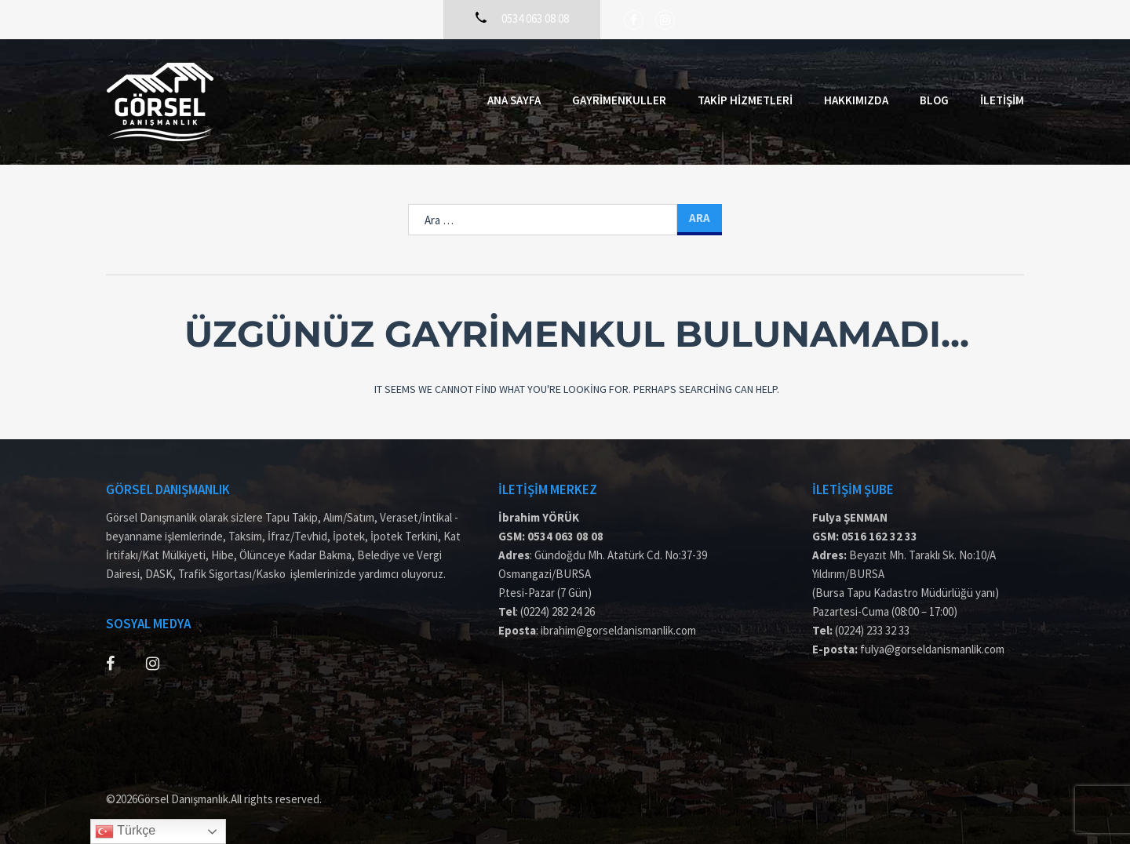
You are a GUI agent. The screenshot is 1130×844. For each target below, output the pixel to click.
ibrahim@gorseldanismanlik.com (618, 630)
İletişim (1002, 100)
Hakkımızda (856, 100)
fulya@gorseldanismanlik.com (932, 649)
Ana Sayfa (514, 100)
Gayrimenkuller (619, 100)
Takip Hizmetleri (745, 100)
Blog (934, 100)
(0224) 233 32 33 (872, 630)
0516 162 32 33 (879, 536)
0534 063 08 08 (565, 536)
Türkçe (125, 831)
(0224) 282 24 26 (557, 611)
